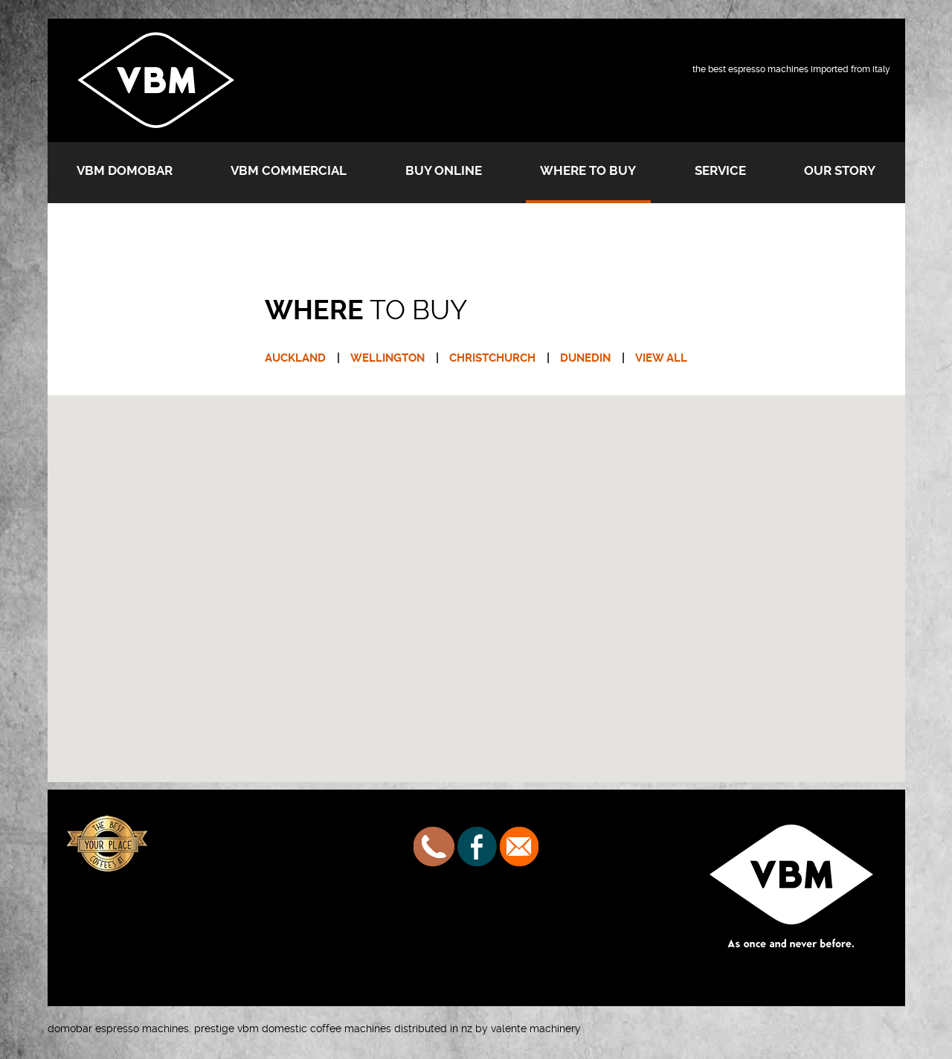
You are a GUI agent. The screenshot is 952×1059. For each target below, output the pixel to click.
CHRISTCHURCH (492, 358)
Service (720, 170)
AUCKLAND (295, 358)
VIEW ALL (661, 358)
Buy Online (443, 170)
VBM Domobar (125, 170)
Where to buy (588, 170)
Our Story (839, 170)
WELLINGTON (387, 358)
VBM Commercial (289, 170)
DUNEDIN (585, 358)
